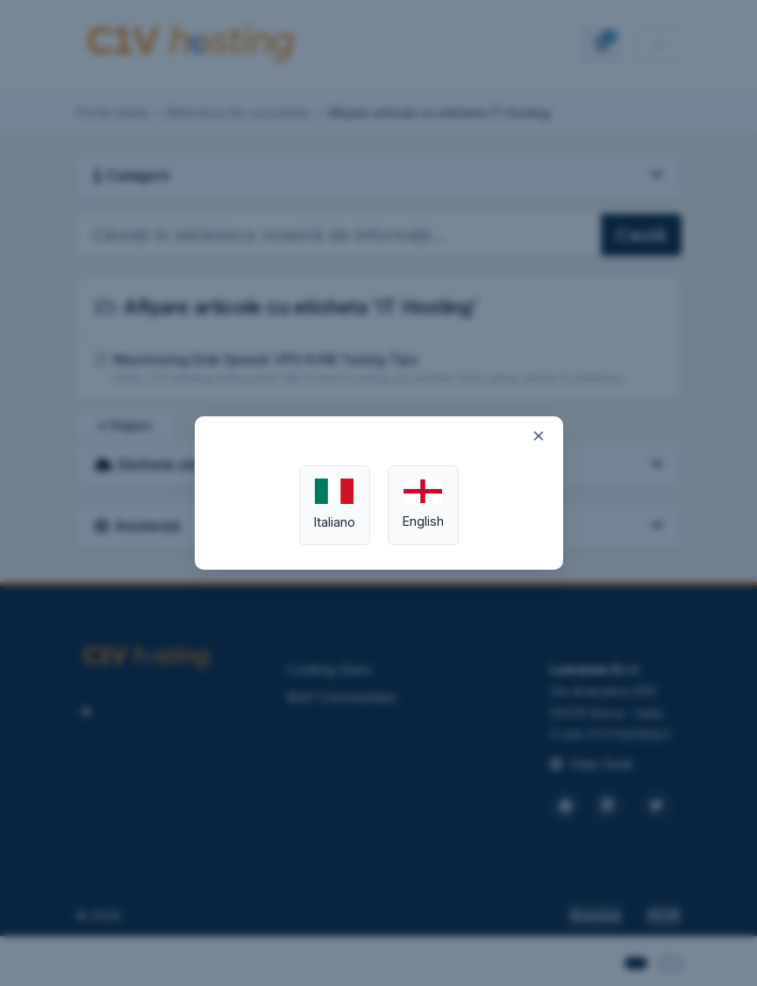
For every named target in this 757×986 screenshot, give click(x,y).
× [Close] (539, 434)
